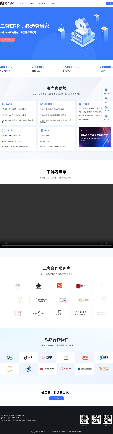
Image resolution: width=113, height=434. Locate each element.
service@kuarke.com (17, 415)
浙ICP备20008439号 (77, 431)
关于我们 (53, 3)
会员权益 (42, 3)
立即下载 (8, 39)
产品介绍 (31, 3)
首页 (21, 3)
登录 (109, 3)
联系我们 (56, 398)
